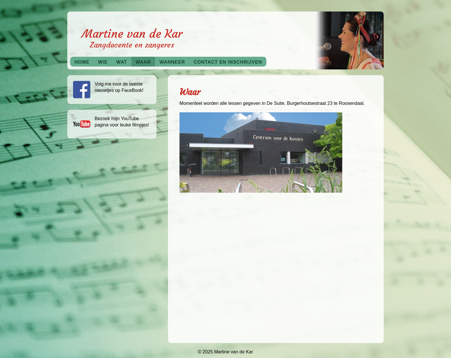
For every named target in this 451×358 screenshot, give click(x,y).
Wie (103, 62)
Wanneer (172, 62)
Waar (143, 62)
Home (81, 62)
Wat (121, 62)
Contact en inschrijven (228, 62)
